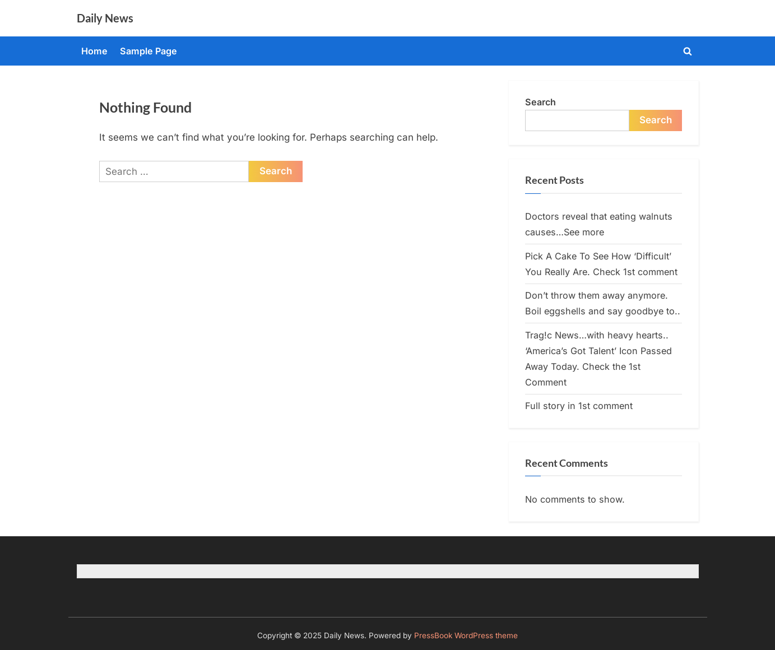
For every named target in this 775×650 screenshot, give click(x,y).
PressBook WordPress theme (466, 635)
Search (540, 102)
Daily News (105, 18)
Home (94, 51)
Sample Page (148, 51)
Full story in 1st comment (579, 405)
